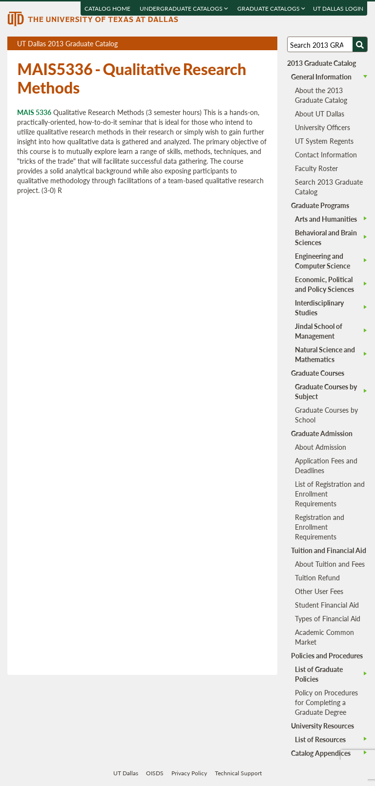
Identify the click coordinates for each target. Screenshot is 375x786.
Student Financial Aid (327, 605)
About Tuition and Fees (330, 564)
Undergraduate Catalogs (184, 8)
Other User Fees (319, 591)
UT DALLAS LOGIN (338, 8)
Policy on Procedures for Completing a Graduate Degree (326, 702)
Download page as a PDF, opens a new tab (234, 43)
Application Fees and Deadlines (326, 465)
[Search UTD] (360, 44)
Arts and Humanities (326, 219)
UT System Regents (324, 141)
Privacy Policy (189, 773)
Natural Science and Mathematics (325, 354)
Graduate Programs (320, 205)
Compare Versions (268, 43)
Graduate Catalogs (272, 8)
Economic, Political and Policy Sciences (324, 284)
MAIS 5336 (34, 112)
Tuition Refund (317, 577)
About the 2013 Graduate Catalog (321, 95)
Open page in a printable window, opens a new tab (257, 43)
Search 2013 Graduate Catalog (329, 186)
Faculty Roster (316, 168)
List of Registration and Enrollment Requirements (330, 493)
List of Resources (320, 739)
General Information (321, 76)
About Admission (320, 447)
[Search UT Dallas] (327, 44)
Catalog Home (108, 8)
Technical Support (238, 773)
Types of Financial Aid (327, 618)
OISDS (155, 773)
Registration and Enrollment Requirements (319, 526)
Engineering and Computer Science (322, 260)
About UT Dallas (319, 113)
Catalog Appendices (321, 753)
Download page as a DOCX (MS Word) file (246, 43)
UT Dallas (125, 773)
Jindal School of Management (318, 331)
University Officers (322, 127)
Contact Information (326, 154)
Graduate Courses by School (326, 414)
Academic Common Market (324, 637)
